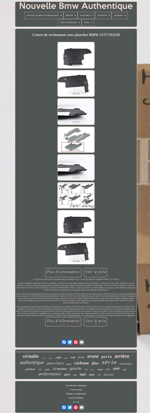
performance (50, 373)
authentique (32, 362)
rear (75, 375)
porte (106, 357)
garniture (30, 369)
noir (116, 368)
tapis (83, 374)
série (109, 362)
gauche (76, 368)
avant (92, 356)
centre (44, 358)
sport (67, 374)
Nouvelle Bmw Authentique (76, 386)
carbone (81, 363)
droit (65, 358)
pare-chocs (55, 363)
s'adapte (100, 369)
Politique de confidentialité (76, 394)
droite (81, 357)
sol (99, 374)
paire (92, 374)
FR (78, 402)
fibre (95, 363)
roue (92, 369)
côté (40, 369)
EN (74, 402)
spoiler (47, 369)
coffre (58, 357)
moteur (51, 358)
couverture (126, 363)
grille (124, 370)
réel (86, 369)
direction (109, 374)
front (69, 364)
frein (108, 369)
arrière (122, 356)
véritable (31, 356)
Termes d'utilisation (76, 398)
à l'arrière (60, 369)
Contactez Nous (76, 390)
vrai (72, 357)
